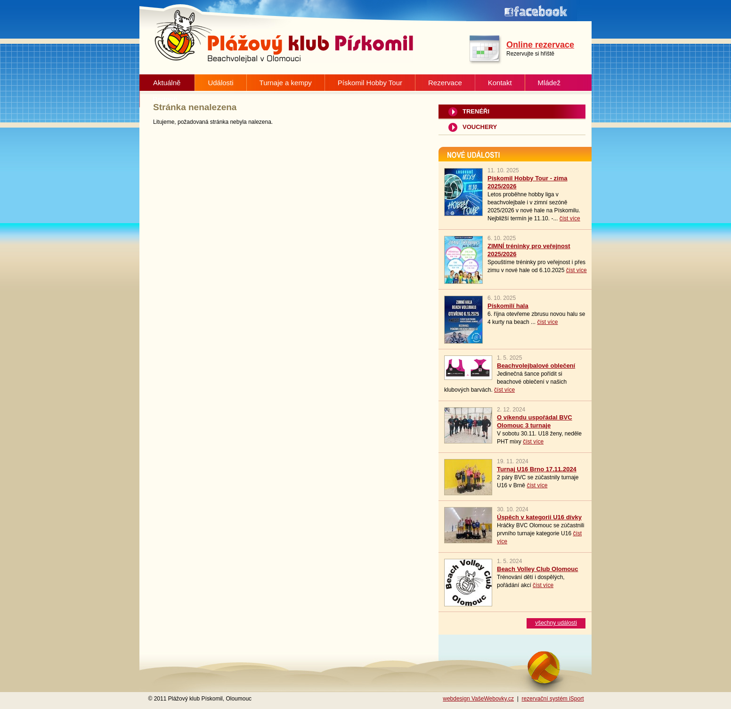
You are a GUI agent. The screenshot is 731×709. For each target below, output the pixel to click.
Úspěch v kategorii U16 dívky (539, 517)
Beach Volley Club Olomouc (537, 568)
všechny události (556, 623)
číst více (570, 218)
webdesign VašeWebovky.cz (478, 698)
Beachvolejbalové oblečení (536, 365)
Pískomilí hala (507, 305)
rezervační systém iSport (552, 698)
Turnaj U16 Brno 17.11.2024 (537, 469)
